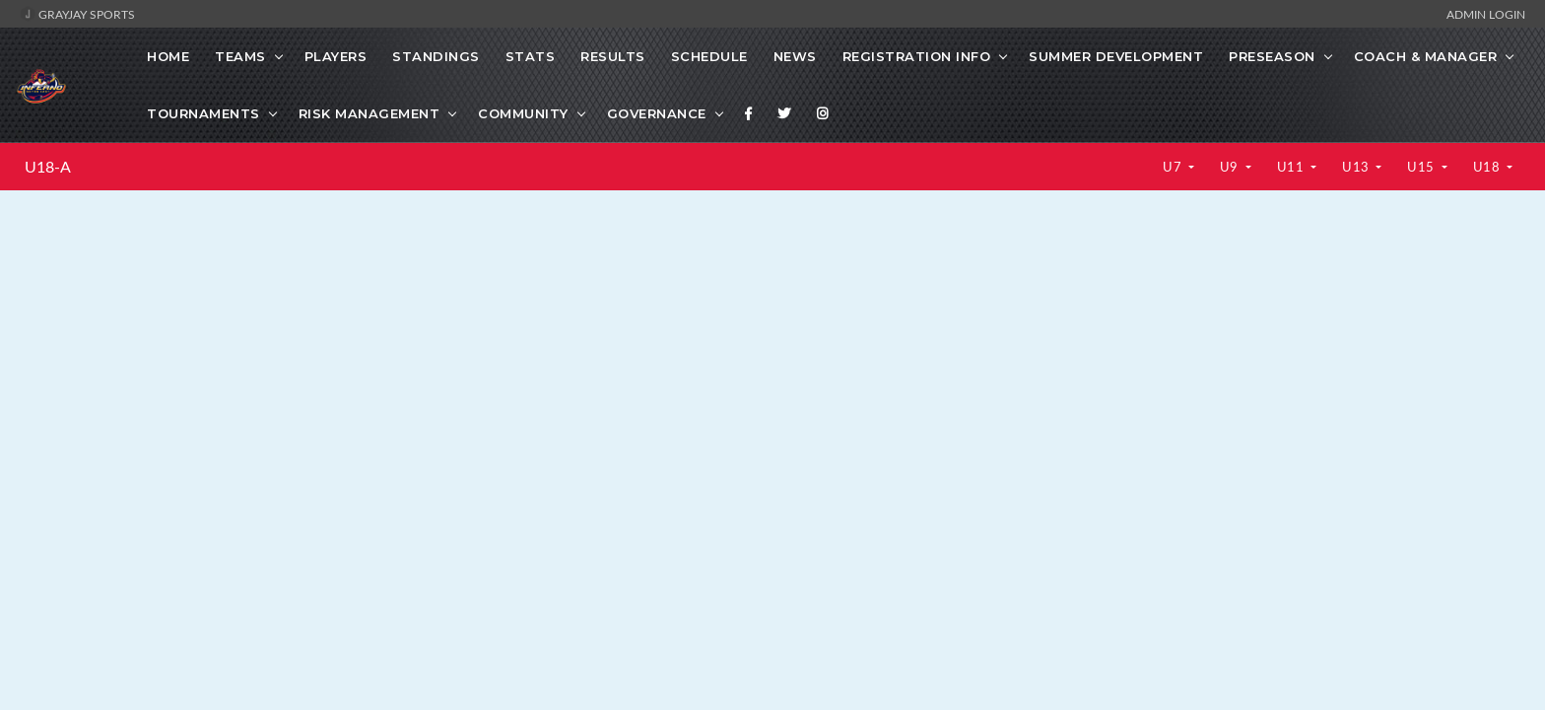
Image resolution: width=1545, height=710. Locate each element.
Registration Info (916, 56)
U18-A (48, 167)
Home (168, 56)
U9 (1231, 167)
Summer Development (1116, 56)
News (795, 56)
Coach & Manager (1426, 56)
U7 (1174, 167)
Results (612, 56)
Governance (656, 113)
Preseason (1272, 56)
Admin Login (1485, 14)
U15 (1422, 167)
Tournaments (203, 113)
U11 (1292, 167)
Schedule (709, 56)
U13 (1357, 167)
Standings (436, 56)
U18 (1488, 167)
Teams (240, 56)
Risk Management (369, 113)
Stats (530, 56)
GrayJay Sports (77, 14)
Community (523, 113)
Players (336, 56)
